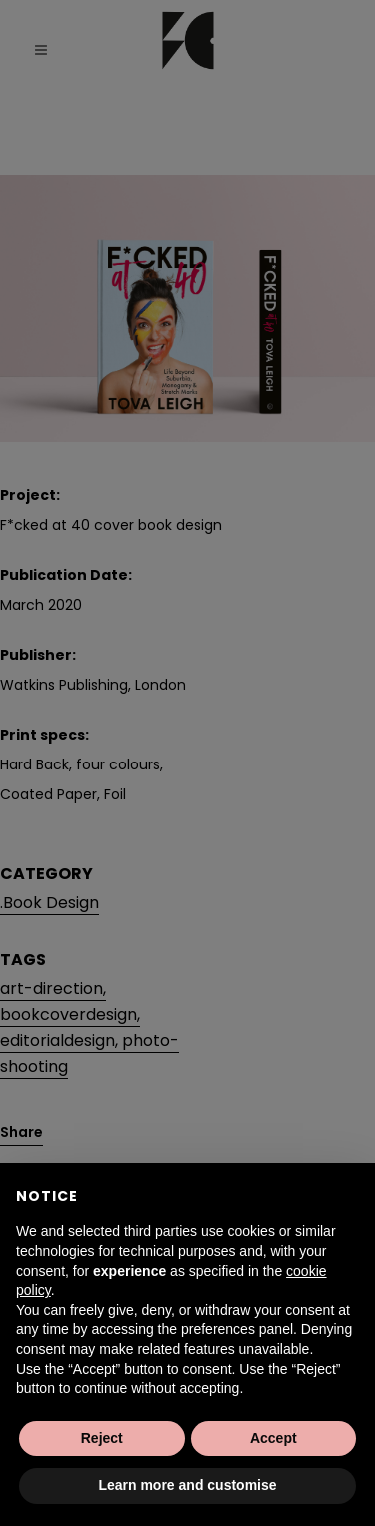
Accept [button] (273, 1438)
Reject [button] (102, 1438)
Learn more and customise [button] (187, 1485)
